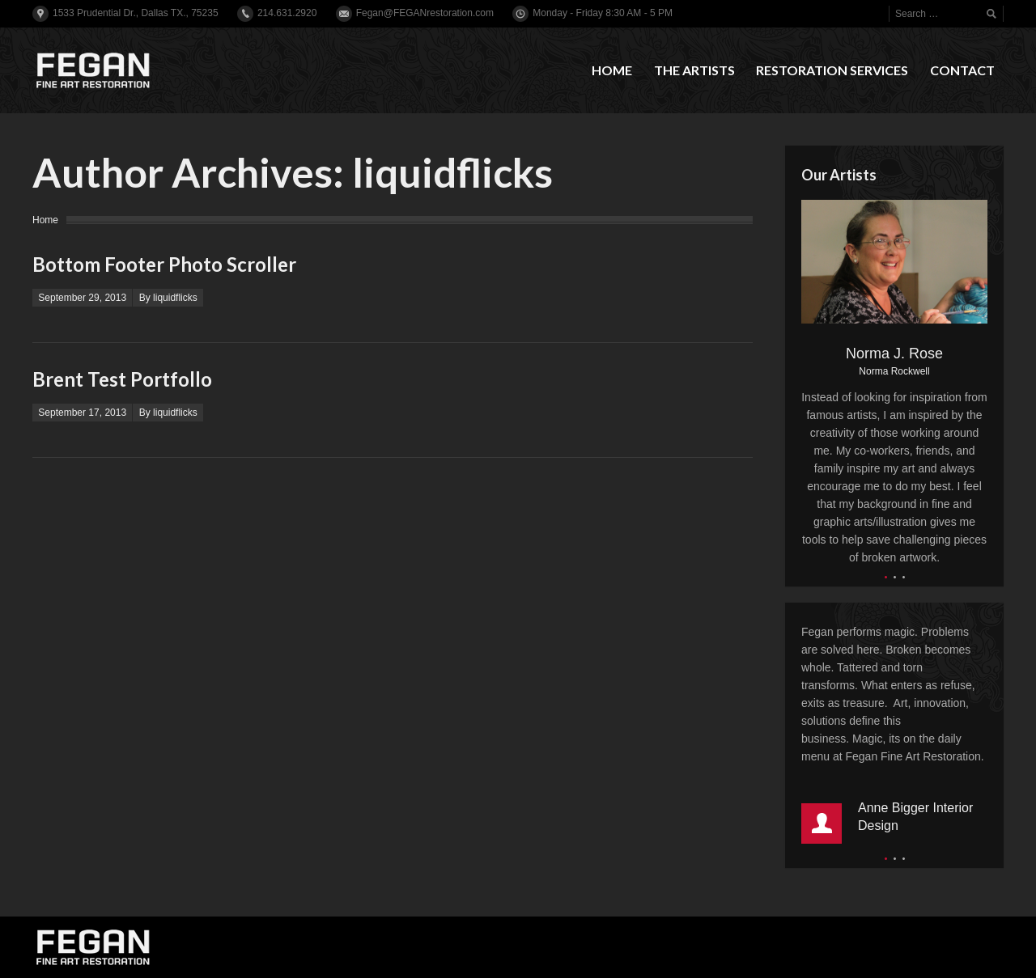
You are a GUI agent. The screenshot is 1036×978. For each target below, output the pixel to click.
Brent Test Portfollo (122, 379)
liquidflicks (452, 172)
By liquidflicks (168, 297)
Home (45, 220)
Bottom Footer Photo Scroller (164, 264)
